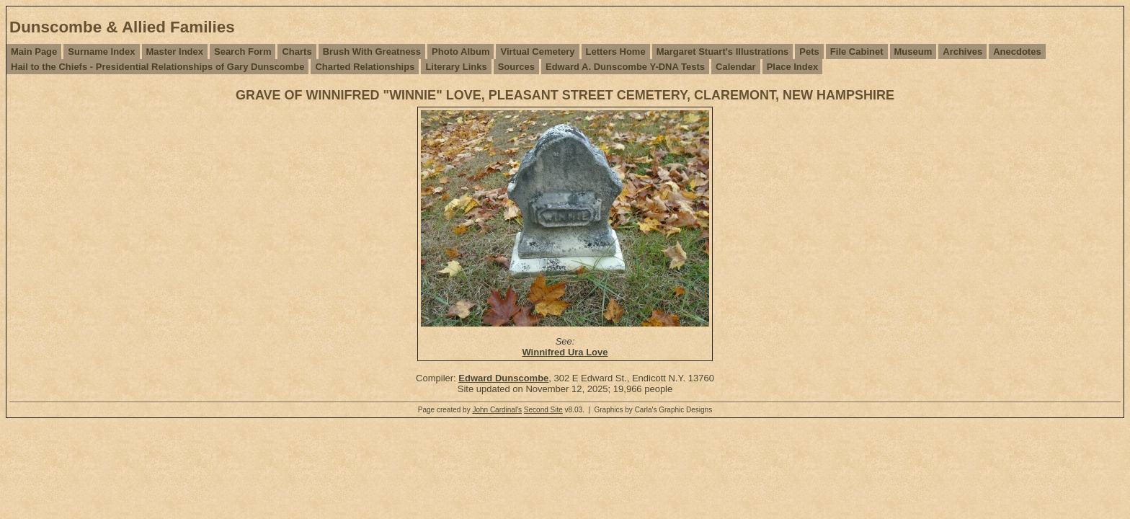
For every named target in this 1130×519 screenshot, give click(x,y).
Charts (296, 51)
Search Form (242, 51)
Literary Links (455, 66)
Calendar (736, 66)
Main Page (34, 51)
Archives (962, 51)
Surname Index (101, 51)
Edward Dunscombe (503, 378)
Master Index (174, 51)
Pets (809, 51)
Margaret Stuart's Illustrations (723, 51)
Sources (516, 66)
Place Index (793, 66)
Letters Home (616, 51)
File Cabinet (857, 51)
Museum (913, 51)
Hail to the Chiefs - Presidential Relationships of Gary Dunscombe (157, 66)
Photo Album (460, 51)
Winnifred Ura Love (565, 352)
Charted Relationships (364, 66)
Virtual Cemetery (537, 51)
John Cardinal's (497, 410)
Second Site (543, 410)
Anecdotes (1017, 51)
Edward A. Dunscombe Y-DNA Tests (625, 66)
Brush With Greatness (372, 51)
